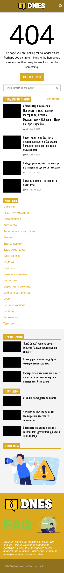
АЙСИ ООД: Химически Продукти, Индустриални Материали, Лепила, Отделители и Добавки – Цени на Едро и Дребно (41, 115)
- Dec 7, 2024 (34, 155)
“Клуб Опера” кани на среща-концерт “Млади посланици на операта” (40, 347)
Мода (6, 298)
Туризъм (8, 323)
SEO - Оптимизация (16, 212)
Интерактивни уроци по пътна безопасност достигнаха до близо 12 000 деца (41, 432)
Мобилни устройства (16, 292)
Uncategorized (12, 218)
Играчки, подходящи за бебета (39, 398)
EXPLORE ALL (54, 99)
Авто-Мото (10, 225)
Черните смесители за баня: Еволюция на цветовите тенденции (38, 416)
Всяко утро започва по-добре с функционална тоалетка (39, 361)
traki (25, 172)
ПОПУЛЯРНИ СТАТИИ (17, 99)
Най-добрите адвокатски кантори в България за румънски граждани (41, 165)
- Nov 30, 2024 (35, 190)
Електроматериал (14, 249)
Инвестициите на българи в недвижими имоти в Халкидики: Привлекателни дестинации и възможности (40, 143)
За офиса (9, 268)
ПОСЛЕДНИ (11, 391)
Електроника (11, 255)
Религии (8, 311)
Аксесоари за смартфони (19, 231)
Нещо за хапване (14, 305)
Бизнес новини (12, 243)
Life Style (9, 206)
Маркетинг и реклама (17, 286)
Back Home (32, 76)
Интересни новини (15, 274)
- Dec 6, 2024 (34, 129)
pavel (25, 129)
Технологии (10, 317)
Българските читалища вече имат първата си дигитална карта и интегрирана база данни (41, 377)
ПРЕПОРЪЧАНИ (14, 337)
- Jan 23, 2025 (34, 172)
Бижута (8, 237)
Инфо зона (10, 280)
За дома (8, 262)
